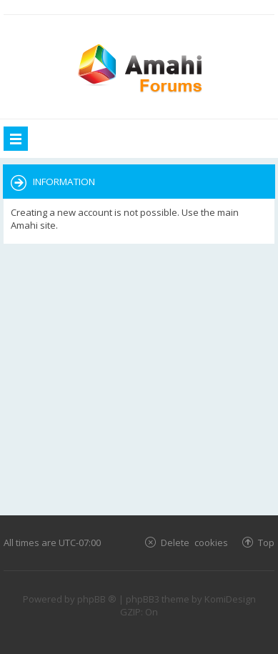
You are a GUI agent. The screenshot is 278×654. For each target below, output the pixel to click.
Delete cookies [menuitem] (194, 542)
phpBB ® (96, 599)
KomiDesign (230, 599)
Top (266, 542)
